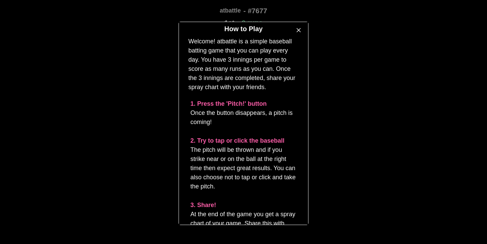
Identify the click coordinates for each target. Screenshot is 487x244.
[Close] (298, 30)
